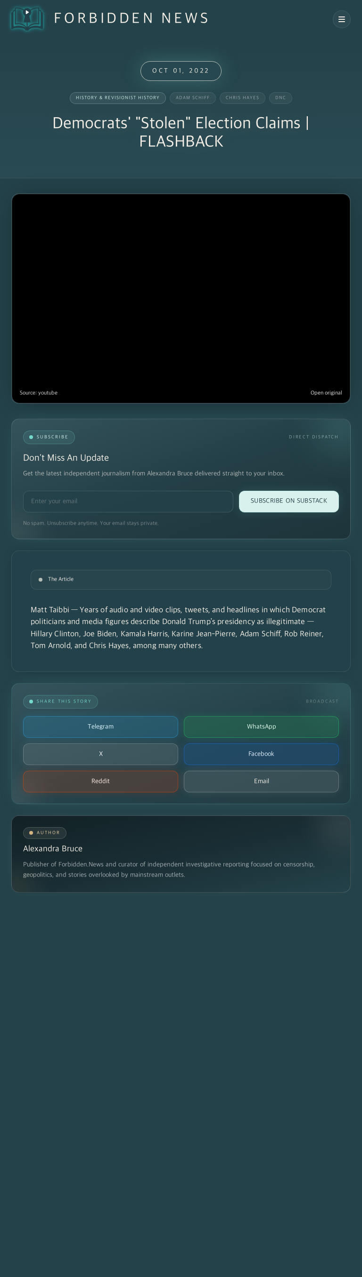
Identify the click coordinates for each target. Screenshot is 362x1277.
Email (261, 781)
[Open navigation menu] (342, 19)
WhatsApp (261, 727)
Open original (326, 393)
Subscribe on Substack (289, 501)
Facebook (261, 754)
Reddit (100, 781)
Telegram (101, 727)
